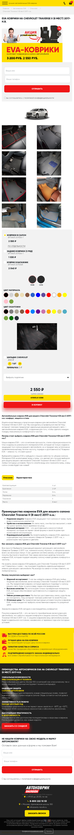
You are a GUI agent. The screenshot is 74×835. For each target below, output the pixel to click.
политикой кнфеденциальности (36, 779)
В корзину (37, 405)
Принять (49, 831)
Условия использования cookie (32, 831)
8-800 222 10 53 (38, 801)
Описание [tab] (7, 478)
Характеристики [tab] (24, 478)
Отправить (37, 89)
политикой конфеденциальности (39, 98)
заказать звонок (37, 813)
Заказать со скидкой (15, 726)
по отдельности (16, 246)
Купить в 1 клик (37, 398)
